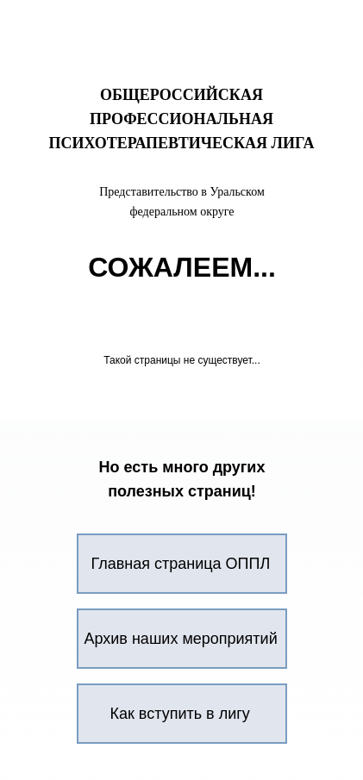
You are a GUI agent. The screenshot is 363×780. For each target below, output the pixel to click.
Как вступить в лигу (180, 713)
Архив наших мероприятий (181, 638)
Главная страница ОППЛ (181, 563)
